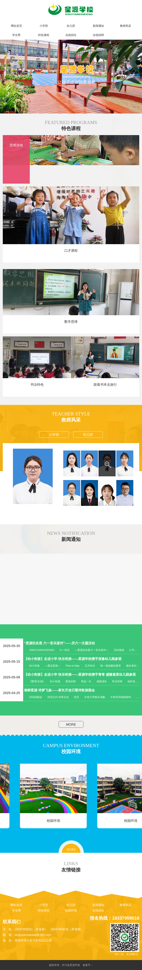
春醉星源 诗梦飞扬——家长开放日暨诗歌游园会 (59, 690)
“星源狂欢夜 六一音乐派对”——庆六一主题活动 (59, 643)
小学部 (44, 25)
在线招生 (71, 35)
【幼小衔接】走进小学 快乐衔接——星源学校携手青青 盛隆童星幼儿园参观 (80, 674)
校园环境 (71, 910)
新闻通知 (98, 25)
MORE (71, 724)
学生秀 (16, 35)
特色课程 (43, 35)
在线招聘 (98, 35)
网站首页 (16, 25)
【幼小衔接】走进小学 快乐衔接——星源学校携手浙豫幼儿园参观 (72, 659)
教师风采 (125, 25)
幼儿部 (71, 25)
